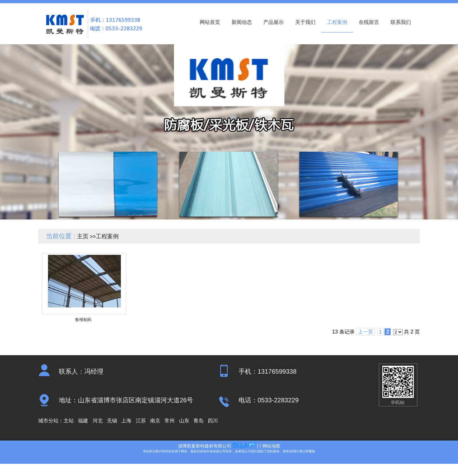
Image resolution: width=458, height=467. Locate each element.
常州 (169, 420)
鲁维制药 (83, 319)
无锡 (112, 420)
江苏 (141, 420)
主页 (82, 236)
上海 (126, 420)
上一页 (365, 331)
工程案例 (107, 236)
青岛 (198, 420)
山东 (184, 420)
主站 (69, 420)
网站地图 (271, 446)
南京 (155, 420)
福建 (83, 420)
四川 (213, 420)
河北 (98, 420)
